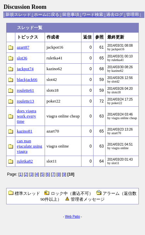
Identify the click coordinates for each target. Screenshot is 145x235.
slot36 (22, 57)
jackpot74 (25, 68)
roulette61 (25, 90)
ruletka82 (25, 161)
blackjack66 (27, 79)
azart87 (23, 47)
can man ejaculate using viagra (29, 146)
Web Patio (72, 216)
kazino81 (25, 131)
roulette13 (25, 101)
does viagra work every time (26, 116)
